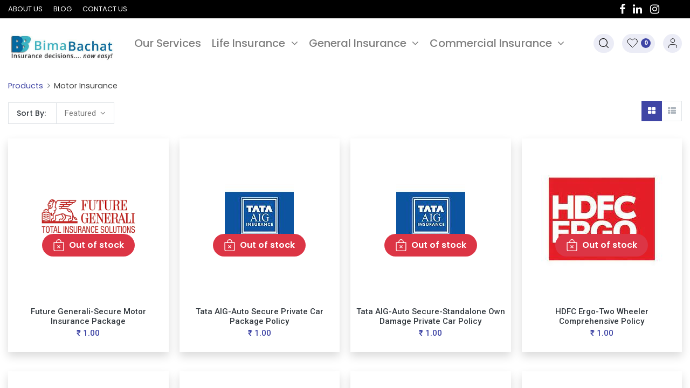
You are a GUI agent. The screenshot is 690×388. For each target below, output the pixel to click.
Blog (62, 9)
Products (25, 85)
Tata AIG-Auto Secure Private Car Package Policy (259, 316)
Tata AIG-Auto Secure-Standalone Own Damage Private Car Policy (430, 316)
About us (25, 9)
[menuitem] (167, 43)
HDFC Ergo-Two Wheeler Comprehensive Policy (601, 316)
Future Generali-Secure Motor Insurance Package (88, 316)
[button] (604, 43)
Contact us (104, 9)
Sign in (672, 43)
